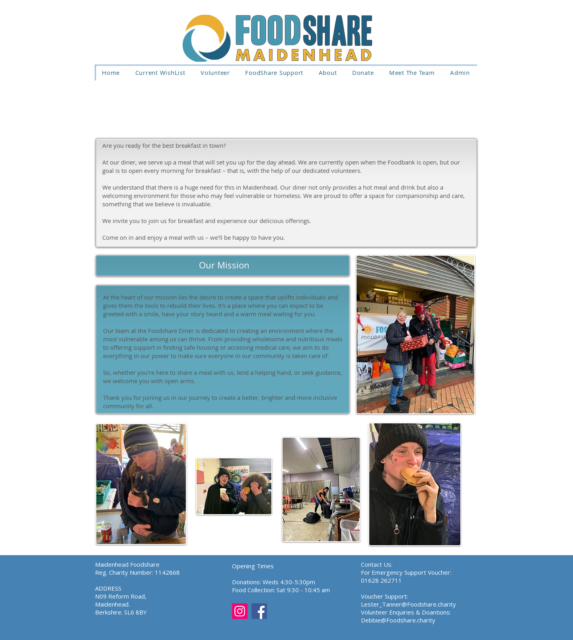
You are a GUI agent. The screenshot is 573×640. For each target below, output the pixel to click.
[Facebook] (259, 611)
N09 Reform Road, (120, 596)
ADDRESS (108, 588)
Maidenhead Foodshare (127, 564)
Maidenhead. (112, 604)
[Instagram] (240, 611)
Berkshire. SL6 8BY (121, 612)
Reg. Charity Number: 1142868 (137, 572)
